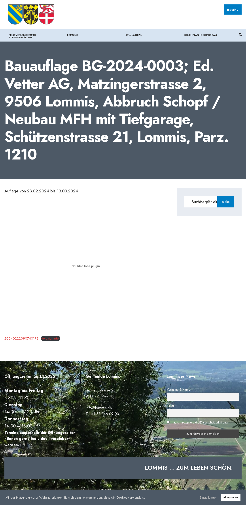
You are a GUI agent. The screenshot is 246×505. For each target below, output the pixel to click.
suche (225, 201)
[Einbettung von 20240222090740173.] (86, 266)
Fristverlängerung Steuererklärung (22, 36)
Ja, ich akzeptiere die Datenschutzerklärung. (200, 422)
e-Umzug (72, 35)
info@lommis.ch (99, 407)
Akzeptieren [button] (230, 497)
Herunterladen (50, 338)
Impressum (104, 489)
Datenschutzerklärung (135, 489)
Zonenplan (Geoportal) (200, 35)
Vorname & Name (178, 389)
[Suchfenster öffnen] (240, 34)
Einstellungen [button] (208, 497)
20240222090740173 (21, 338)
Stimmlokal (133, 35)
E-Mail (170, 406)
